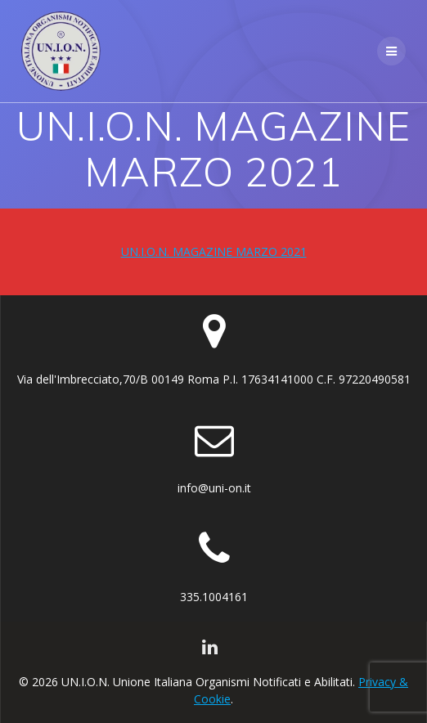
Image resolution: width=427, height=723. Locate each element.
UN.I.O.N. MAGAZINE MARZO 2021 (214, 251)
